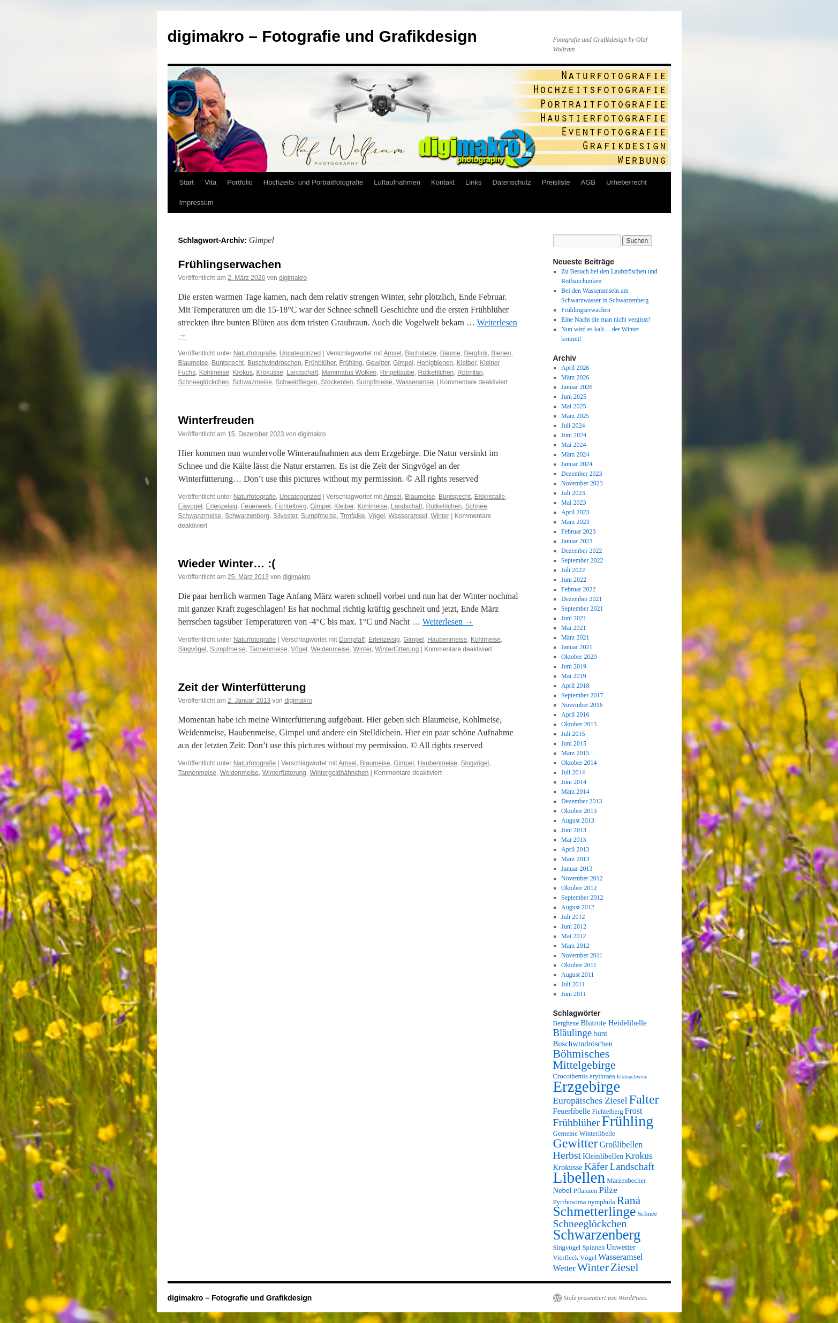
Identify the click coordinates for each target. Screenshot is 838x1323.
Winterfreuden (216, 420)
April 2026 (575, 367)
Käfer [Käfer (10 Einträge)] (596, 1166)
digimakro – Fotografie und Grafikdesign (322, 36)
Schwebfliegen (297, 382)
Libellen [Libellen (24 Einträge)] (579, 1177)
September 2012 (582, 897)
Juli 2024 (573, 425)
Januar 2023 (576, 541)
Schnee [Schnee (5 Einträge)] (647, 1214)
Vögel (376, 516)
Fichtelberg (290, 506)
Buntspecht (228, 363)
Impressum (196, 203)
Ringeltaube (397, 372)
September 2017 (582, 695)
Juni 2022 (573, 579)
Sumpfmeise (374, 382)
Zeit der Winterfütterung (242, 687)
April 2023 (575, 512)
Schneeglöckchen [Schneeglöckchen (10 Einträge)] (590, 1223)
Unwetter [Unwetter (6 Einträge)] (621, 1247)
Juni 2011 (573, 994)
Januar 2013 (576, 868)
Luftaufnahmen (397, 182)
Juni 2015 (573, 743)
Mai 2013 (573, 839)
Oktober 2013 (579, 811)
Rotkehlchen (436, 372)
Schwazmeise (252, 382)
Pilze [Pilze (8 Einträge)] (608, 1190)
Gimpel (403, 363)
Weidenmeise (330, 649)
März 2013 (575, 859)
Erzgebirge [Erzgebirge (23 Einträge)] (587, 1086)
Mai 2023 (573, 502)
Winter (440, 516)
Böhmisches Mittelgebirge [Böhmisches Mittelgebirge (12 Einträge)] (584, 1059)
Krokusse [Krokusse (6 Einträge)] (568, 1167)
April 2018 (575, 685)
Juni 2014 (573, 782)
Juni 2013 (573, 830)
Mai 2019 (573, 676)
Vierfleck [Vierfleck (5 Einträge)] (566, 1257)
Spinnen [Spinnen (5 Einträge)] (593, 1247)
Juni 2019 (573, 666)
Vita (210, 182)
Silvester (285, 516)
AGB (587, 182)
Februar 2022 (578, 589)
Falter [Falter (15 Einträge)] (644, 1099)
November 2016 (582, 705)
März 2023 (575, 522)
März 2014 (575, 791)
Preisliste (556, 182)
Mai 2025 (573, 406)
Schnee (476, 506)
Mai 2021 (573, 628)
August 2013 (577, 820)
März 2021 (575, 637)
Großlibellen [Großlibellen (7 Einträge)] (621, 1144)
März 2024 (575, 454)
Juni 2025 (573, 396)
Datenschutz (511, 182)
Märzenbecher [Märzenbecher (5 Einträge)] (626, 1180)
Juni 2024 (573, 435)
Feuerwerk (256, 506)
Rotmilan (469, 372)
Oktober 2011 (579, 965)
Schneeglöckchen (203, 382)
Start (186, 182)
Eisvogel (190, 506)
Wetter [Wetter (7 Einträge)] (564, 1268)
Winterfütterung (397, 649)
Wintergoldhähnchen (338, 773)
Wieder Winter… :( (227, 563)
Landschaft (302, 372)
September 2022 (582, 560)
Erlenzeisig (222, 506)
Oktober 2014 (579, 762)
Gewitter (377, 363)
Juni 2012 (573, 926)
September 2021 (582, 608)
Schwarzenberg (247, 516)
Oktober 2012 (579, 888)
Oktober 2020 (579, 656)
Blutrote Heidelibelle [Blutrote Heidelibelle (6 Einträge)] (613, 1022)
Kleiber (467, 363)
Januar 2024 (576, 464)
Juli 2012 (573, 917)
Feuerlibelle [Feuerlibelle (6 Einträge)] (572, 1111)
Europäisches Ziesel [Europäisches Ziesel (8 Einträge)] (590, 1101)
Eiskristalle (489, 496)
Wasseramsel (415, 382)
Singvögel (192, 649)
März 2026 (575, 377)
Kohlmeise (214, 372)
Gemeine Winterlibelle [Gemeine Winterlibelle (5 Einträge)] (584, 1133)
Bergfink (475, 353)
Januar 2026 (576, 387)
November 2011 (581, 955)
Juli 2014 (573, 772)
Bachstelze (420, 353)
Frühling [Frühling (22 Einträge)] (627, 1121)
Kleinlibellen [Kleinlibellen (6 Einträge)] (603, 1156)
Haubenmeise (447, 639)
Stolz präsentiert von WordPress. (606, 1298)
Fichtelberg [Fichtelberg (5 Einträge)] (607, 1111)
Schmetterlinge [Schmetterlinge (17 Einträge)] (594, 1211)
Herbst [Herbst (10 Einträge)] (567, 1155)
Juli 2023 (573, 493)
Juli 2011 (573, 984)
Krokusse (269, 372)
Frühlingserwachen (230, 264)
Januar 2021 (576, 647)
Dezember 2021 (581, 599)
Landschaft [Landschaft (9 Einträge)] (632, 1166)
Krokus (243, 372)
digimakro (293, 278)
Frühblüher (320, 363)
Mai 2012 (573, 936)
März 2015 (575, 753)
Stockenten (337, 382)
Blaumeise (193, 363)
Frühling (350, 363)
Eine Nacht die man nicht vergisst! (605, 319)
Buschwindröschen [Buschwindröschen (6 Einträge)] (583, 1043)
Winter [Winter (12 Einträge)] (593, 1267)
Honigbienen (435, 363)
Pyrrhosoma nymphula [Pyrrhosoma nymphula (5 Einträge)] (584, 1202)
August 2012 (577, 907)
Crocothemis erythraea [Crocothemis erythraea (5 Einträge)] (584, 1076)
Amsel (392, 353)
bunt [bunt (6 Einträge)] (600, 1033)
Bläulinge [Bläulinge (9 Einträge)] (572, 1032)
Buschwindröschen (274, 363)
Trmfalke (352, 516)
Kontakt (443, 182)
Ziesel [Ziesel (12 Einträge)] (624, 1267)
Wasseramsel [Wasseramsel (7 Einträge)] (620, 1256)
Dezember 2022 (581, 550)
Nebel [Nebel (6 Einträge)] (562, 1190)
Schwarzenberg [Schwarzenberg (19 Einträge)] (597, 1235)
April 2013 (575, 849)
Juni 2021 (573, 618)
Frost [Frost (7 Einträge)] (634, 1110)
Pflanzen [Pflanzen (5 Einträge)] (585, 1191)
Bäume (450, 353)
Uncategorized (300, 353)
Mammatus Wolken (349, 372)
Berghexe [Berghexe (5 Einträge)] (566, 1023)
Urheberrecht (626, 182)
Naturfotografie (254, 353)
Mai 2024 (573, 444)
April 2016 (575, 714)
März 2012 (575, 945)
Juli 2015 (573, 733)
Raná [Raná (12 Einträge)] (628, 1200)
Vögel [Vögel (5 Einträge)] (588, 1257)
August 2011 (577, 974)
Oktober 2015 (579, 724)
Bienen (501, 353)
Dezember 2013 (581, 801)
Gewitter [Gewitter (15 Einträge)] (575, 1143)
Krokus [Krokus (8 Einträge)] (639, 1156)
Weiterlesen (447, 621)
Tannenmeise (268, 649)
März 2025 (575, 416)
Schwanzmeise (200, 516)
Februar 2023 (578, 531)
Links (473, 182)
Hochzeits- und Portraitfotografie (313, 182)
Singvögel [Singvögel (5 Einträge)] (567, 1247)
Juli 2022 (573, 570)
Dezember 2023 (581, 473)
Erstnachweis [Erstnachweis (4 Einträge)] (632, 1076)
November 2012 (582, 878)
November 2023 (582, 483)
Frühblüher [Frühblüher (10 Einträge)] (576, 1122)
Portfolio (240, 182)
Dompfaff (352, 639)
